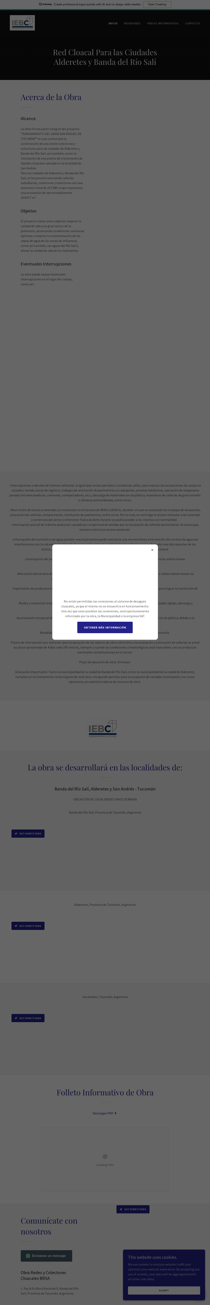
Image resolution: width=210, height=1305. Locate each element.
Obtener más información (105, 627)
